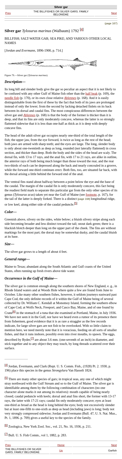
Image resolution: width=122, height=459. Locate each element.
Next (114, 12)
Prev (8, 12)
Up (61, 450)
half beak (91, 93)
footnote (91, 194)
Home (61, 444)
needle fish (12, 98)
